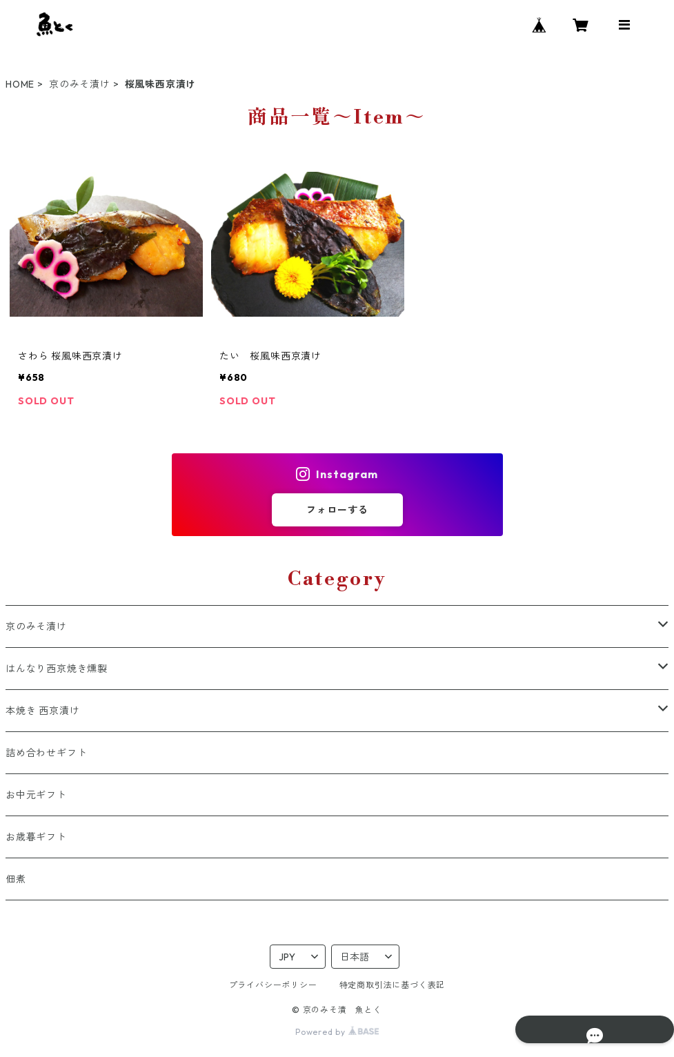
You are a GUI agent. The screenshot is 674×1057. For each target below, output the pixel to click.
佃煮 (16, 879)
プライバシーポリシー (273, 985)
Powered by (337, 1032)
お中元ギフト (36, 795)
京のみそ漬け (79, 84)
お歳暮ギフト (36, 837)
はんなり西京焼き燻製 (57, 668)
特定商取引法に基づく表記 (392, 985)
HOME (20, 84)
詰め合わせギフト (46, 753)
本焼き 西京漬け (42, 710)
